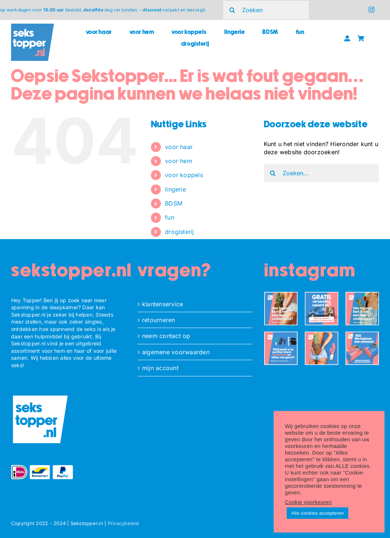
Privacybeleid (123, 523)
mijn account (160, 368)
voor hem (178, 161)
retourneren (158, 320)
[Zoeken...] (321, 173)
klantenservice (162, 304)
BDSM (173, 203)
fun (169, 217)
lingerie (175, 189)
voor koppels (184, 175)
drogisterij (179, 231)
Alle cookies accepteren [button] (317, 513)
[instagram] (372, 10)
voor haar (179, 147)
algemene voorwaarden (176, 352)
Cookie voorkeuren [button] (308, 502)
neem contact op (166, 335)
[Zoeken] (266, 10)
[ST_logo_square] (32, 26)
